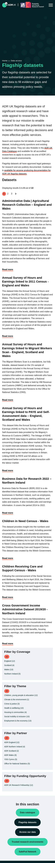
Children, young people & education (21, 695)
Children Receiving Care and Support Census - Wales (22, 568)
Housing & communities (15, 712)
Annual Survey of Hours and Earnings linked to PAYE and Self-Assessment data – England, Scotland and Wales (26, 413)
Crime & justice (12, 704)
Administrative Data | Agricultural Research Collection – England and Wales (27, 204)
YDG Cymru (10, 759)
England (9, 661)
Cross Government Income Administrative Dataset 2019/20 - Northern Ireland (25, 609)
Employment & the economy (17, 721)
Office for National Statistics (17, 764)
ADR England (11, 742)
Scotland (9, 665)
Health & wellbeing (14, 708)
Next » (16, 196)
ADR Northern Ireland (14, 747)
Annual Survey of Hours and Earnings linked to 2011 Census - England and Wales (25, 281)
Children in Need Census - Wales (25, 521)
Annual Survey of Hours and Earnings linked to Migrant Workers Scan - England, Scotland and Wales (27, 350)
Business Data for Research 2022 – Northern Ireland (26, 480)
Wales (8, 669)
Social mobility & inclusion (17, 716)
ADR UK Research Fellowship (18, 785)
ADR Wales (10, 755)
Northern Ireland (12, 674)
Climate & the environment (16, 699)
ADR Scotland (11, 751)
